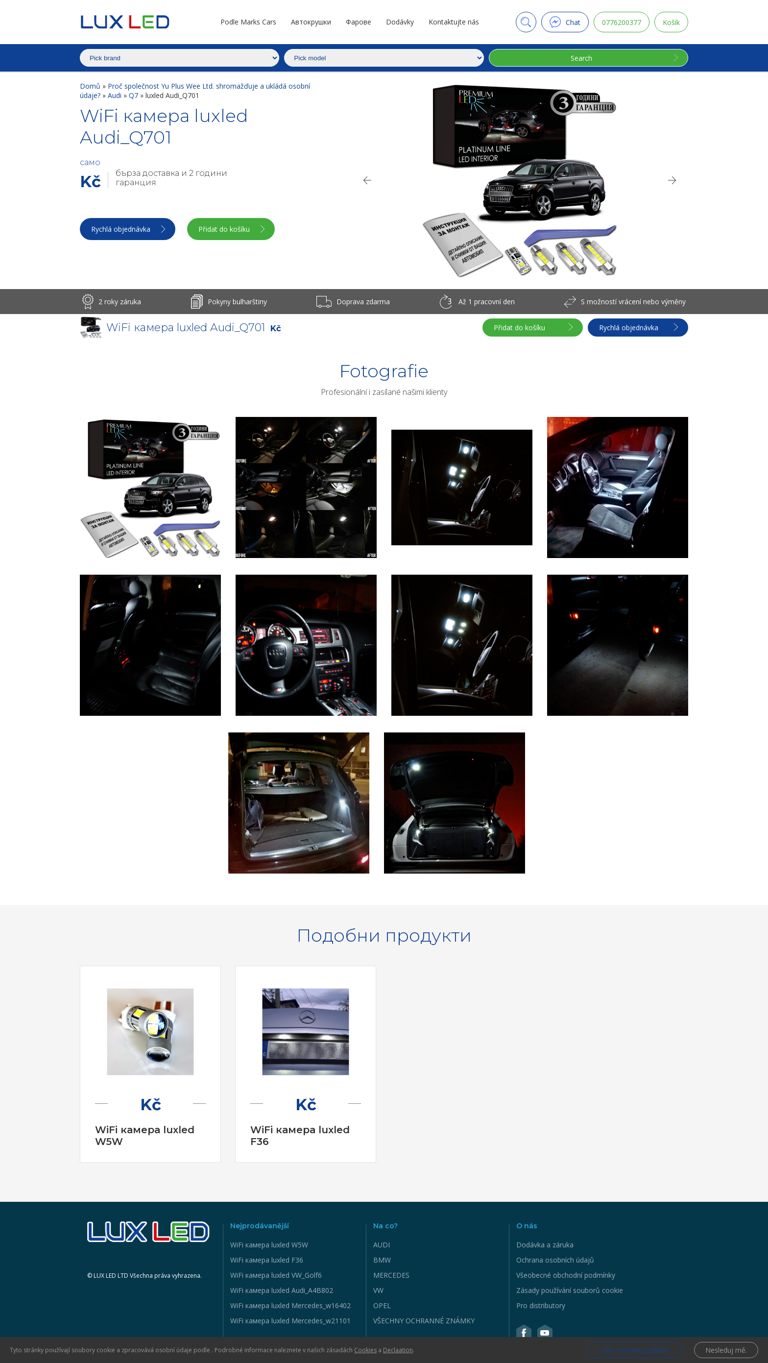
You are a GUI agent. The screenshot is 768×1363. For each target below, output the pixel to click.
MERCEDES (391, 1275)
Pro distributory (540, 1305)
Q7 (134, 95)
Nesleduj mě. (726, 1350)
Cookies (365, 1350)
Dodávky (400, 21)
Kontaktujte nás (454, 21)
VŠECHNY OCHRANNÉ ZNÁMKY (424, 1320)
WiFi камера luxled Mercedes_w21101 (290, 1320)
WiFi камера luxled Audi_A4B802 (281, 1290)
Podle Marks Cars (248, 21)
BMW (382, 1260)
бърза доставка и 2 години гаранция (171, 178)
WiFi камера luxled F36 (266, 1260)
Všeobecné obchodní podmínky (565, 1275)
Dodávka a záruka (545, 1244)
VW (378, 1290)
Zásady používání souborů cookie (569, 1290)
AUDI (381, 1244)
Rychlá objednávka (120, 229)
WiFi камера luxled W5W (269, 1244)
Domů (91, 86)
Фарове (358, 21)
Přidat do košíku (224, 229)
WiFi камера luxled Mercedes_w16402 (290, 1305)
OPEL (382, 1305)
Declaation (398, 1350)
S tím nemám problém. (635, 1350)
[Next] (672, 180)
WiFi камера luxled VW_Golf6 (276, 1275)
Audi (115, 95)
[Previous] (367, 180)
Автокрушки (311, 21)
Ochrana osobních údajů (555, 1260)
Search (581, 58)
